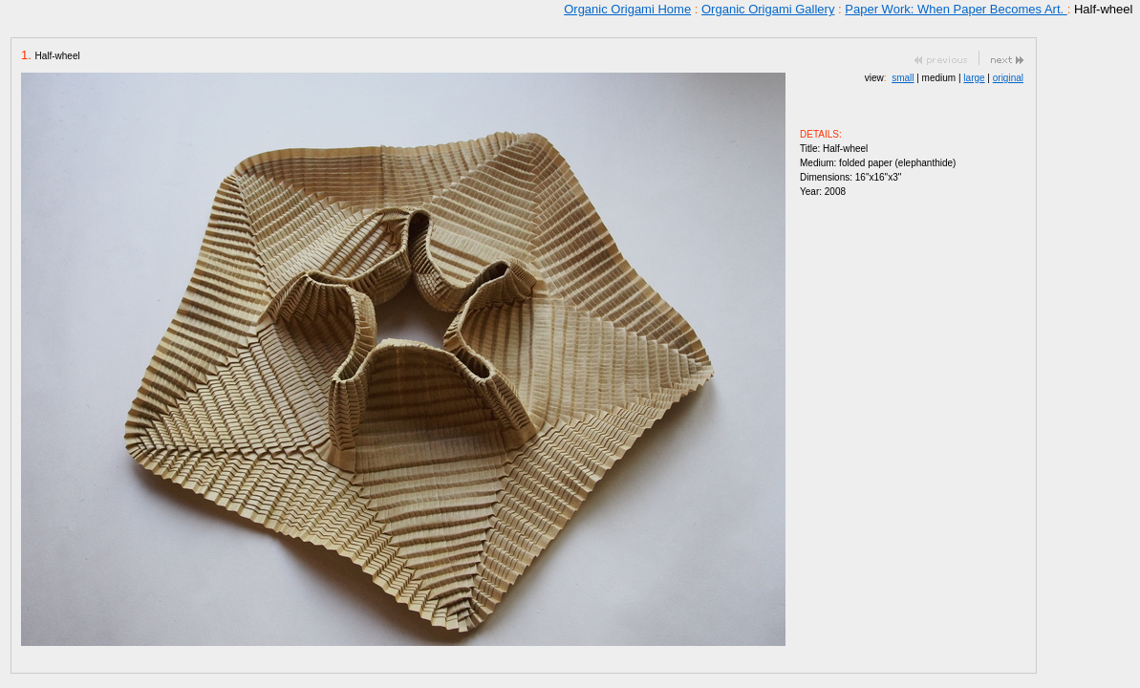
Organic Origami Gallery (767, 9)
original (1008, 78)
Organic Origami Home (627, 9)
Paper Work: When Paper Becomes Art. (955, 9)
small (903, 78)
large (973, 78)
